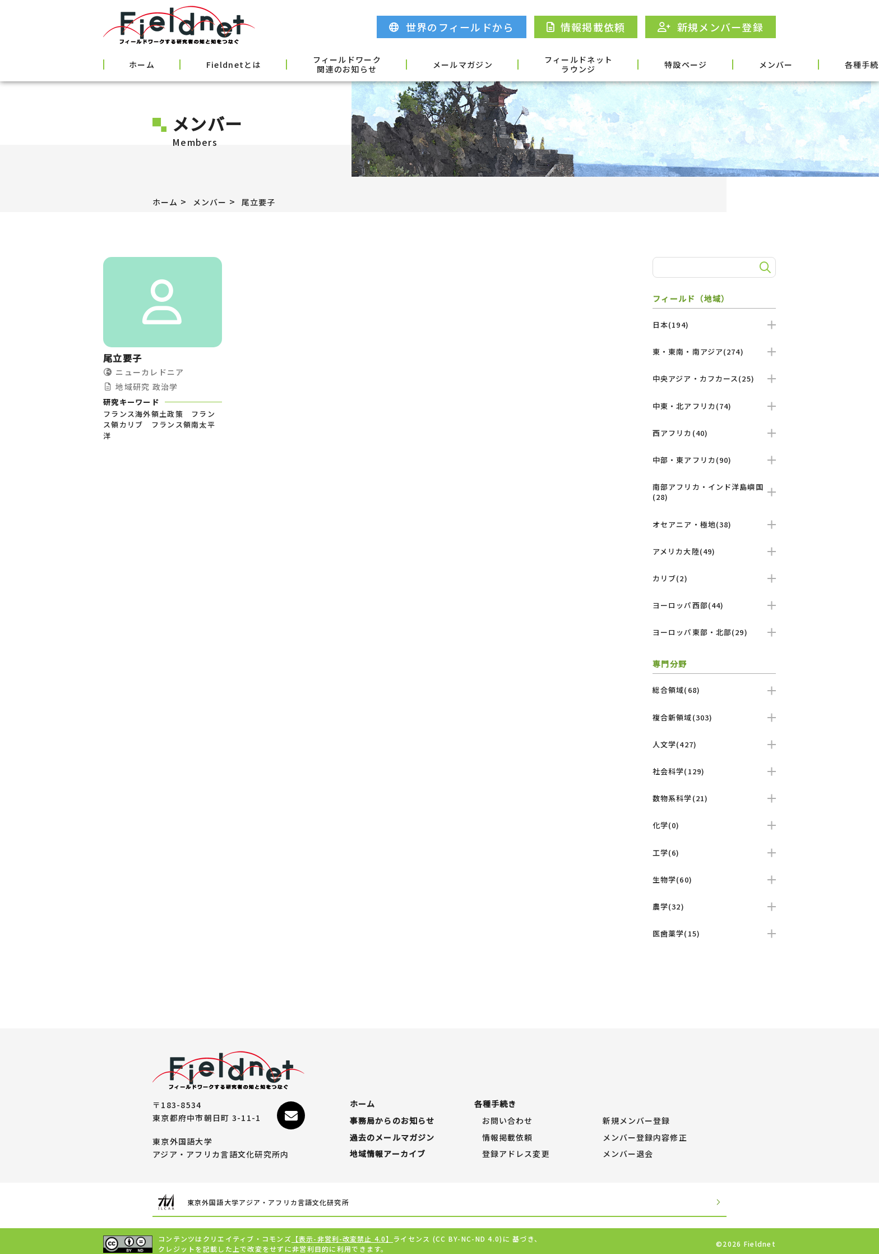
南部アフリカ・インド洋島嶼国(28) (714, 491)
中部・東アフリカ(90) (714, 459)
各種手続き (746, 63)
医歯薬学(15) (714, 933)
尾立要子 (269, 201)
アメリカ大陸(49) (714, 551)
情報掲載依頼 (508, 1127)
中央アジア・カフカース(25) (714, 378)
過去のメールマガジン (393, 1127)
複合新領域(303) (714, 717)
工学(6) (714, 852)
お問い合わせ (508, 1104)
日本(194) (714, 324)
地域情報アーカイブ (388, 1148)
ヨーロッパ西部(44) (714, 605)
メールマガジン (407, 63)
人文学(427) (714, 744)
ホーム (132, 63)
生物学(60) (714, 879)
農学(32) (714, 906)
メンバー (673, 63)
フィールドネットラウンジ (508, 64)
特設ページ (600, 63)
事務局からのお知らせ (393, 1104)
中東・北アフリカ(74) (714, 406)
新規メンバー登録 (637, 1104)
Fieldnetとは (206, 63)
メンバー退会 (628, 1148)
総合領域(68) (714, 690)
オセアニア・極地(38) (714, 524)
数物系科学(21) (714, 798)
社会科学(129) (714, 771)
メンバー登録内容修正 (645, 1127)
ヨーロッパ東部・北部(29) (714, 632)
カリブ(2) (714, 578)
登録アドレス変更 (516, 1148)
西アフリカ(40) (714, 433)
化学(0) (714, 825)
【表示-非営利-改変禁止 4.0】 (343, 1233)
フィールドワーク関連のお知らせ (305, 64)
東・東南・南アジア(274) (714, 351)
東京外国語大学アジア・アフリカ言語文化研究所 (290, 1196)
